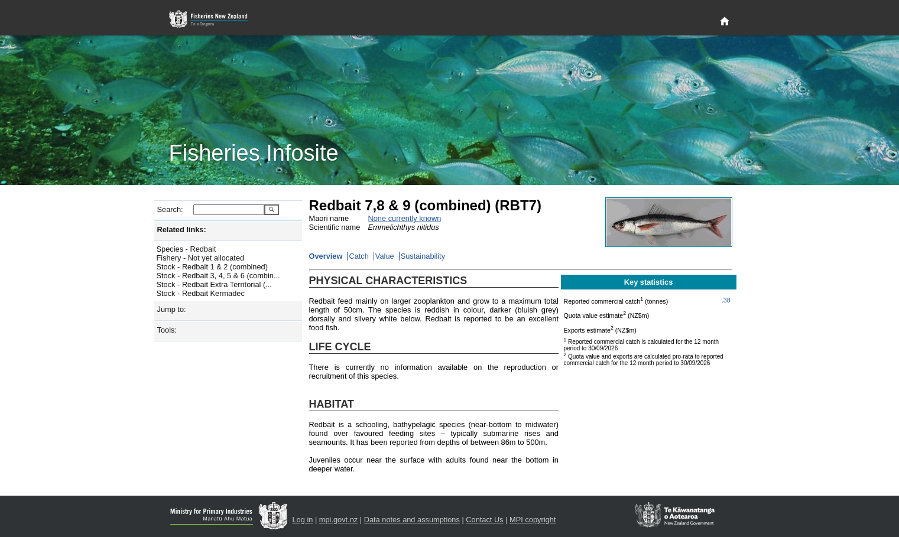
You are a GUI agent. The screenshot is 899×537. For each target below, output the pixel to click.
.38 (726, 300)
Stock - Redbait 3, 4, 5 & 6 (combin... (218, 275)
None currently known (405, 218)
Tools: (167, 330)
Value (384, 256)
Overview (326, 256)
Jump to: (171, 309)
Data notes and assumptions (412, 519)
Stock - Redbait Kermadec (201, 293)
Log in (303, 519)
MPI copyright (532, 519)
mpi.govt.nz (338, 519)
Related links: (181, 229)
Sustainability (423, 256)
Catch (358, 256)
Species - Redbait (186, 249)
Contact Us (484, 519)
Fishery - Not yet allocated (201, 257)
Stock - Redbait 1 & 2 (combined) (212, 266)
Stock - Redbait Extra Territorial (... (214, 284)
